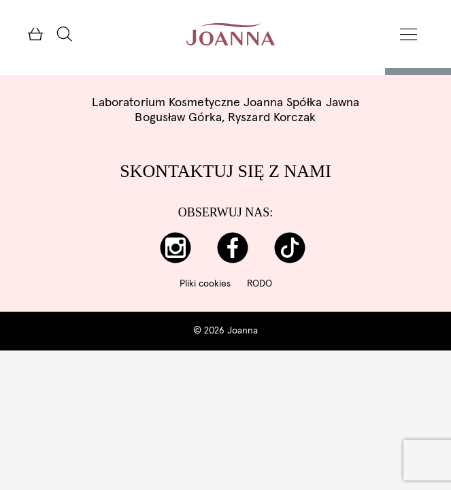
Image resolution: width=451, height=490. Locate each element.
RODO (259, 284)
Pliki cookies (205, 284)
